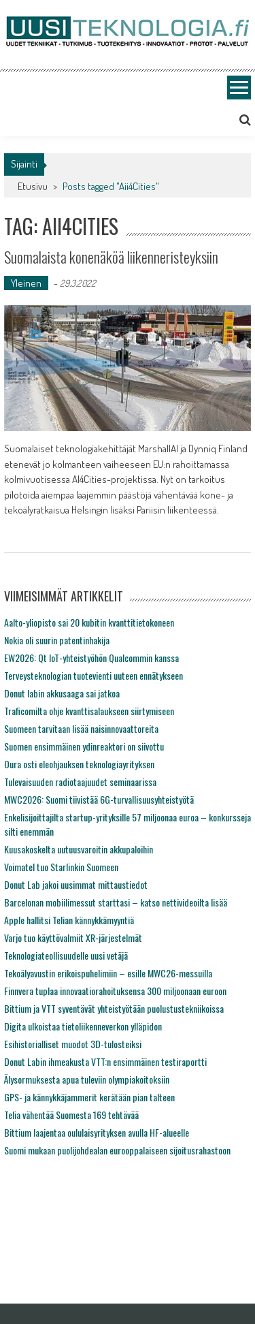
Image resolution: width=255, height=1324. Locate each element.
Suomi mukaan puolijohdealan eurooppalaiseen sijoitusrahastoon (117, 1150)
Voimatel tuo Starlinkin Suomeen (61, 867)
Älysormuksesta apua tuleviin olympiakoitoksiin (86, 1079)
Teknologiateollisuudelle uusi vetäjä (66, 955)
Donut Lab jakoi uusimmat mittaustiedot (76, 884)
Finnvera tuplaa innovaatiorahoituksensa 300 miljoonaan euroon (115, 990)
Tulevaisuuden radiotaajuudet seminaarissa (80, 781)
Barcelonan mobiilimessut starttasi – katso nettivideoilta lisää (115, 902)
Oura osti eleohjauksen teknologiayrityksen (79, 764)
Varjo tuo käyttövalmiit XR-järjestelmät (73, 937)
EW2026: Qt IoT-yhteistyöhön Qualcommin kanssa (91, 657)
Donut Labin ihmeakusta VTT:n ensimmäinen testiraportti (105, 1061)
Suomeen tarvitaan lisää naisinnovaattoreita (81, 728)
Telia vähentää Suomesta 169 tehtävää (71, 1114)
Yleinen (26, 283)
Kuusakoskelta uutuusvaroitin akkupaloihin (78, 849)
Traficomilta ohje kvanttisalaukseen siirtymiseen (89, 711)
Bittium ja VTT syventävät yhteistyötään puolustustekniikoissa (114, 1008)
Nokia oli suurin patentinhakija (56, 640)
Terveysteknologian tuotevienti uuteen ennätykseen (93, 675)
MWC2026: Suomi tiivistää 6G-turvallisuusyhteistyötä (99, 799)
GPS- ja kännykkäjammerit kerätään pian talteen (89, 1097)
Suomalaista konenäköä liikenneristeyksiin (111, 257)
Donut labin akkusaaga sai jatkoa (62, 693)
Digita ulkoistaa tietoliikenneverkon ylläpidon (83, 1026)
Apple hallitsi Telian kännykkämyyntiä (69, 920)
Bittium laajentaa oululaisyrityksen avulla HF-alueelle (96, 1132)
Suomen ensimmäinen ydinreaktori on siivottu (84, 746)
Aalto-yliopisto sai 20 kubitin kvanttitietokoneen (89, 622)
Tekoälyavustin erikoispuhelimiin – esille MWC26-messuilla (108, 973)
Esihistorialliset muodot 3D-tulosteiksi (72, 1044)
